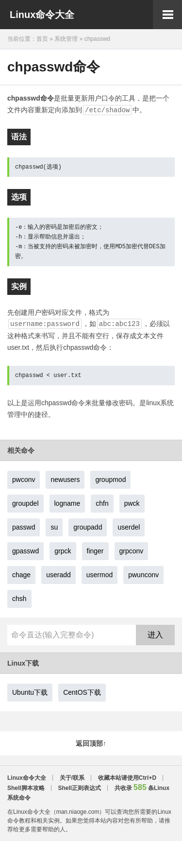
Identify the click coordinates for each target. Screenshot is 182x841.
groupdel (25, 503)
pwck (132, 503)
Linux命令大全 (42, 14)
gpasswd (25, 551)
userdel (128, 527)
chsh (19, 598)
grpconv (131, 551)
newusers (65, 479)
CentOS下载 (82, 692)
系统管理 (66, 38)
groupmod (110, 479)
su (54, 527)
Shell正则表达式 (79, 788)
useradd (58, 575)
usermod (99, 575)
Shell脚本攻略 (26, 788)
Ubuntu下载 (30, 692)
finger (95, 551)
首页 (42, 38)
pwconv (23, 479)
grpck (62, 551)
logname (67, 503)
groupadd (87, 527)
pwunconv (143, 575)
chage (21, 575)
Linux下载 (23, 663)
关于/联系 (72, 777)
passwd (23, 527)
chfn (102, 503)
